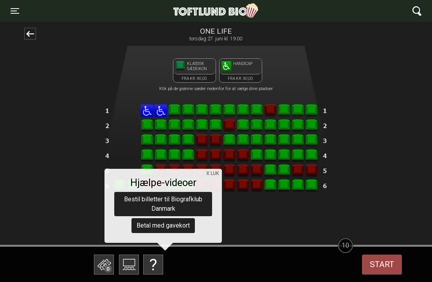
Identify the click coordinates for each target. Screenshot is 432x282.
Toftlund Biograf (189, 11)
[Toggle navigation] (15, 11)
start (382, 264)
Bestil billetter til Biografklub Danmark (163, 203)
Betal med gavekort (163, 225)
